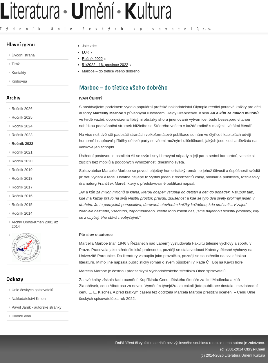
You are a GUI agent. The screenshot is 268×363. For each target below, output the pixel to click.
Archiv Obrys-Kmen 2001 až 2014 (35, 224)
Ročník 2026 (22, 108)
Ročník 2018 (22, 178)
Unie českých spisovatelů (32, 290)
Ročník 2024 (22, 126)
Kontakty (19, 72)
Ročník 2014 (22, 213)
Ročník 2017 (22, 187)
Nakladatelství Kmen (29, 298)
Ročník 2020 (22, 161)
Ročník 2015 (22, 204)
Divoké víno (21, 316)
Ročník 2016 (22, 196)
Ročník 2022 (22, 143)
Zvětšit (214, 23)
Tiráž (16, 64)
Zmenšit (247, 23)
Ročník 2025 (22, 117)
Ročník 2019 (22, 170)
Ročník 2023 (22, 135)
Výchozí (230, 23)
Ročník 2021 (22, 152)
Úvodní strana (23, 55)
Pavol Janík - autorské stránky (36, 307)
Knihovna (19, 81)
